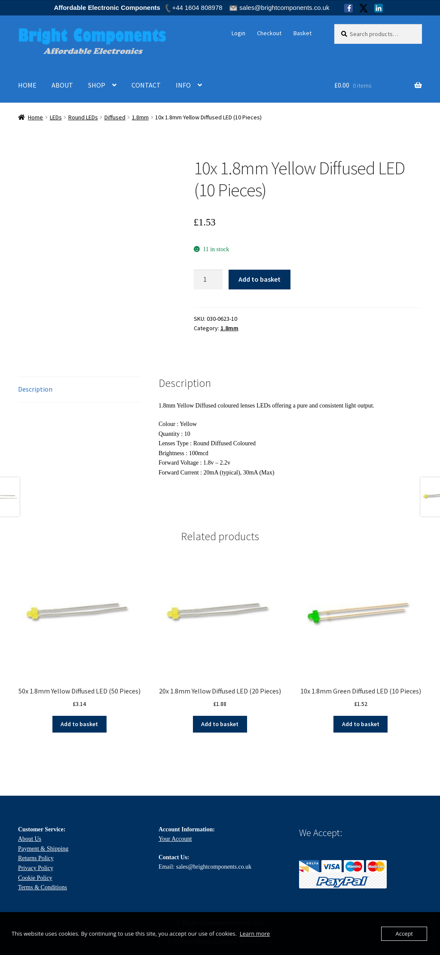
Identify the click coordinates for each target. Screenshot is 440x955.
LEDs (56, 117)
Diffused (114, 117)
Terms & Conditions (42, 887)
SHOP (96, 85)
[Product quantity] (208, 279)
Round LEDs (83, 117)
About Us (29, 839)
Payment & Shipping (43, 849)
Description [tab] (35, 389)
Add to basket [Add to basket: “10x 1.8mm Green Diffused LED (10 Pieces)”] (360, 724)
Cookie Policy (35, 878)
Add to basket (259, 279)
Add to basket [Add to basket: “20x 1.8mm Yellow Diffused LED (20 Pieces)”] (219, 724)
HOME (27, 85)
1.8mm (140, 117)
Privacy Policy (35, 868)
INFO (183, 85)
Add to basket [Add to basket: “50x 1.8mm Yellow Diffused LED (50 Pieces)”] (79, 724)
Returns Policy (36, 858)
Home (35, 117)
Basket (302, 33)
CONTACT (146, 85)
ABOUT (62, 85)
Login (238, 33)
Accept (404, 933)
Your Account (175, 839)
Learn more (255, 933)
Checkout (269, 33)
